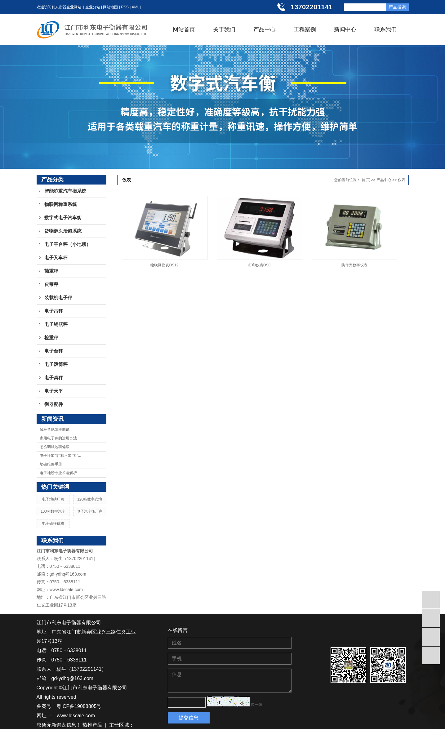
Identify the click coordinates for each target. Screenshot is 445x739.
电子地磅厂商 (53, 499)
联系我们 (385, 29)
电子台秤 (53, 351)
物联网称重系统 (60, 204)
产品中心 (264, 29)
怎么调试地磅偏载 (54, 447)
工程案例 (305, 29)
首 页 (366, 180)
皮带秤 (51, 284)
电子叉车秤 (56, 257)
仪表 (401, 180)
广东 (109, 734)
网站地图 (110, 7)
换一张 (256, 704)
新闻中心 (345, 29)
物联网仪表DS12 (164, 265)
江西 (86, 734)
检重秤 (51, 337)
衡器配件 (53, 404)
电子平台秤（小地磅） (67, 244)
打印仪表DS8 (259, 265)
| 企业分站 (90, 7)
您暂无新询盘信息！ (59, 725)
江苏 (42, 734)
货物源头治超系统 (63, 231)
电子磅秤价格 (53, 523)
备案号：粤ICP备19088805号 (69, 706)
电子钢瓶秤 (56, 324)
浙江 (98, 734)
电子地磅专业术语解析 (58, 473)
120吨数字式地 (89, 499)
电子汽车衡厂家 (90, 511)
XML (135, 7)
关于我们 (224, 29)
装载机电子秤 (58, 297)
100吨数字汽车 (53, 511)
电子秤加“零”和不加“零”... (60, 455)
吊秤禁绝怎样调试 (54, 429)
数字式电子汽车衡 (63, 217)
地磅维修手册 (51, 464)
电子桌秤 (53, 377)
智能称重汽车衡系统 (65, 191)
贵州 (75, 734)
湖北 (64, 734)
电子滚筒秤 (56, 364)
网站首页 (184, 29)
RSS (125, 7)
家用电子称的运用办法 (58, 438)
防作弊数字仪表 (354, 265)
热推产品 (92, 725)
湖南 (53, 734)
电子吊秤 (53, 311)
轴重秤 (51, 271)
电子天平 (53, 391)
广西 (121, 734)
